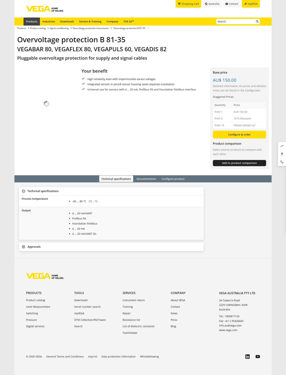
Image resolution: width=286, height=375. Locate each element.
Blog (173, 326)
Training (128, 306)
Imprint (92, 356)
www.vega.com (228, 329)
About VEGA (178, 300)
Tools (79, 293)
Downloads (67, 21)
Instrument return (134, 300)
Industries (48, 21)
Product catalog (35, 300)
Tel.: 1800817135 (229, 316)
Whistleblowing (149, 356)
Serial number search (87, 306)
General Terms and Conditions (65, 356)
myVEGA (79, 313)
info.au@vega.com (230, 325)
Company (112, 21)
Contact (175, 306)
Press (174, 319)
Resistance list (131, 319)
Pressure (31, 319)
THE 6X (128, 21)
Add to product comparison (239, 163)
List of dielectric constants (138, 326)
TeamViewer (130, 332)
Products (31, 21)
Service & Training (90, 21)
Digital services (35, 326)
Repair (127, 313)
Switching (32, 313)
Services (129, 293)
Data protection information (119, 356)
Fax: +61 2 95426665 (231, 320)
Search (78, 326)
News (174, 313)
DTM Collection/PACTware (90, 319)
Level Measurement (38, 306)
